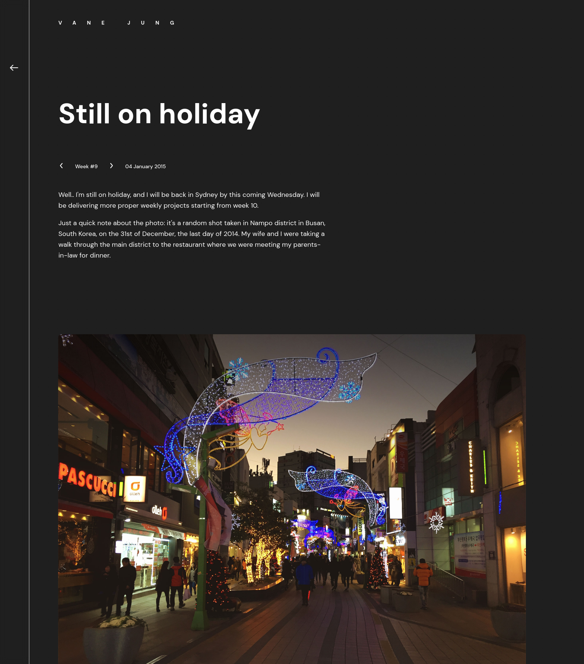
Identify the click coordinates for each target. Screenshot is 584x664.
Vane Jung (121, 22)
